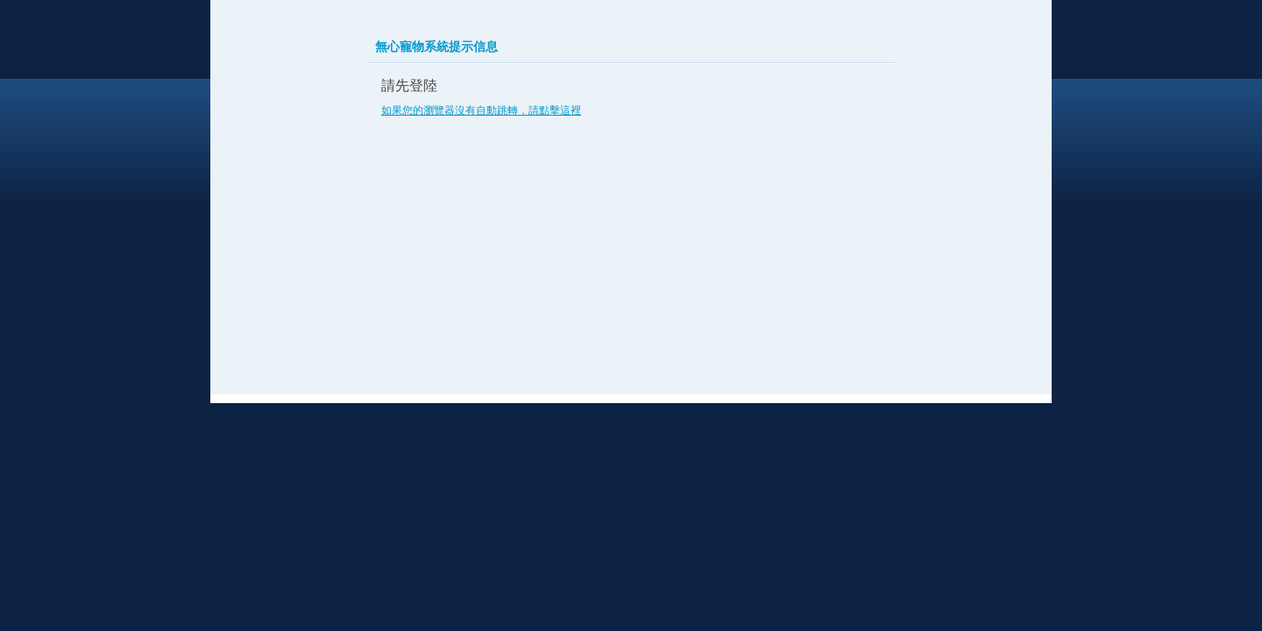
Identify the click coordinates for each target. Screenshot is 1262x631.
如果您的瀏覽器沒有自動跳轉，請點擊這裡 (481, 110)
